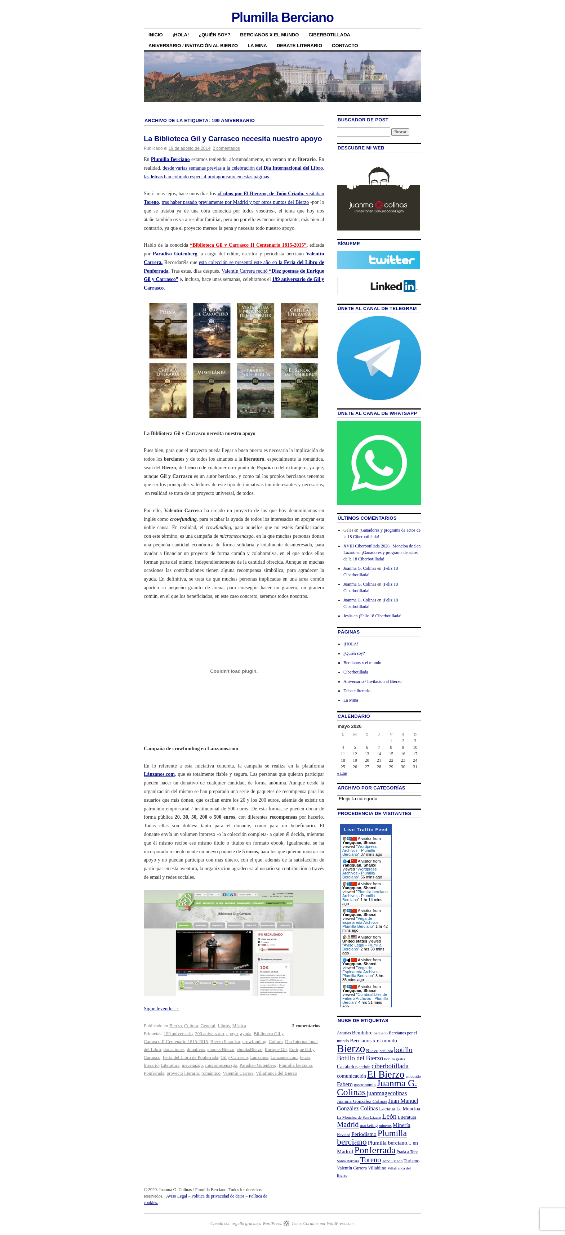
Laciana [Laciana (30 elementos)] (387, 1108)
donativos (196, 1049)
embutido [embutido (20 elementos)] (413, 1076)
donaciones (174, 1049)
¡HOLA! (181, 34)
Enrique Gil (276, 1049)
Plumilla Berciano (282, 17)
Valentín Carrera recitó (245, 271)
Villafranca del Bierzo (276, 1073)
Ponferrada (154, 1073)
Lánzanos (259, 1057)
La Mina (257, 45)
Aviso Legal (176, 1196)
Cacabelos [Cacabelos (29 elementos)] (347, 1066)
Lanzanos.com (284, 1057)
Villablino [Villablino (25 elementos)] (377, 1168)
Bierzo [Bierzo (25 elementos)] (372, 1050)
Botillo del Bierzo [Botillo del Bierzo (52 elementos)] (360, 1058)
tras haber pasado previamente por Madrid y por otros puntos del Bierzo (235, 202)
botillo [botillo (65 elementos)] (403, 1049)
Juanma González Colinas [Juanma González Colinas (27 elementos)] (362, 1101)
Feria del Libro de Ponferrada (190, 1057)
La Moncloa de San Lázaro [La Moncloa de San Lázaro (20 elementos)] (359, 1117)
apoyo (232, 1033)
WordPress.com (340, 1223)
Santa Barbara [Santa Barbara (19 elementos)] (348, 1161)
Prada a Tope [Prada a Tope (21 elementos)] (407, 1152)
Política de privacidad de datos (217, 1196)
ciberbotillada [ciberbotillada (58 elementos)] (390, 1066)
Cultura (191, 1025)
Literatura (170, 1065)
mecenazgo (192, 1065)
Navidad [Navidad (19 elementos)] (343, 1134)
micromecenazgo (221, 1065)
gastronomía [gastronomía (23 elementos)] (365, 1084)
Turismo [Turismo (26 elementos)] (411, 1160)
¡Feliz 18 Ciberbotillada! (380, 615)
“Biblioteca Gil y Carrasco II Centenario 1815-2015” (248, 245)
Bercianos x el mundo (269, 34)
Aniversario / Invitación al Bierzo (193, 45)
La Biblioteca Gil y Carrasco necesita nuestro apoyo (233, 139)
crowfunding (254, 1041)
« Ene (342, 773)
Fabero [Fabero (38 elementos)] (345, 1084)
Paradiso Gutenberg (175, 253)
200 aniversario (209, 1033)
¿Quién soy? (214, 34)
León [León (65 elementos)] (389, 1116)
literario (151, 1065)
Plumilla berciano (295, 1065)
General (207, 1025)
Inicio (155, 34)
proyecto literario (183, 1073)
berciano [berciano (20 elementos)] (381, 1033)
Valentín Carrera (238, 1073)
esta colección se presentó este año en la (241, 262)
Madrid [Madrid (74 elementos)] (348, 1124)
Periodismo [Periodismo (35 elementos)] (364, 1134)
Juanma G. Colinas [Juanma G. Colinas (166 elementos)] (377, 1087)
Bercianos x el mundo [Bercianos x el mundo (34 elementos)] (373, 1040)
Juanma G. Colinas (359, 568)
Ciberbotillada (329, 34)
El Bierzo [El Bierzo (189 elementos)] (385, 1074)
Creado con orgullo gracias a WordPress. (246, 1223)
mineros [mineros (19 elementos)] (385, 1125)
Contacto (345, 45)
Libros (224, 1025)
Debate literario (299, 45)
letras (305, 1057)
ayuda (246, 1033)
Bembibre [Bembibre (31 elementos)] (362, 1032)
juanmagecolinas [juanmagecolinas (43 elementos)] (387, 1093)
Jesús (347, 615)
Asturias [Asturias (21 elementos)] (344, 1033)
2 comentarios (226, 148)
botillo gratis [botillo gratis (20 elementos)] (394, 1059)
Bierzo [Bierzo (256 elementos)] (351, 1048)
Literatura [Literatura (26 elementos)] (407, 1117)
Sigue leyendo (161, 1008)
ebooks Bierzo (221, 1049)
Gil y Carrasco (234, 1057)
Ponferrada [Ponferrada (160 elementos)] (374, 1150)
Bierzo (175, 1025)
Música (239, 1025)
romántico (211, 1073)
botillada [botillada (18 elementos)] (386, 1051)
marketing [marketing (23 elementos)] (369, 1125)
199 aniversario (178, 1033)
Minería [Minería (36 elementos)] (401, 1125)
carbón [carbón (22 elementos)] (364, 1066)
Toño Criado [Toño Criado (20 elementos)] (392, 1161)
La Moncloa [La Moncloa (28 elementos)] (408, 1108)
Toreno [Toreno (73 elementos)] (370, 1160)
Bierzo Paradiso (225, 1041)
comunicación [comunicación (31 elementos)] (351, 1076)
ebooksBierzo (249, 1049)
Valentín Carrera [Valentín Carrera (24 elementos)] (352, 1168)
